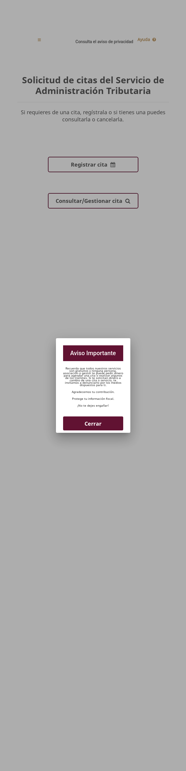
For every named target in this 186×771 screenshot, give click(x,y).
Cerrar (93, 423)
